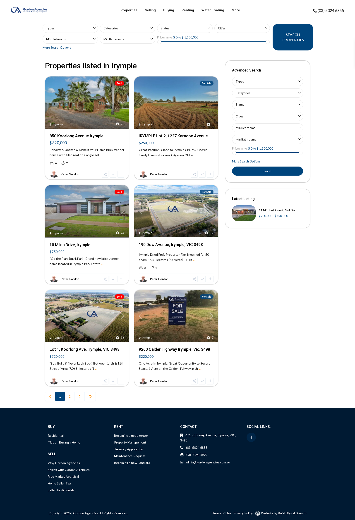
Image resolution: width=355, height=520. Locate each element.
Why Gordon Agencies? (64, 463)
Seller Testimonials (61, 490)
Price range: (165, 37)
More (236, 10)
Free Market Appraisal (63, 476)
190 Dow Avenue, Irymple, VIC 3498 (171, 244)
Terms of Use (221, 513)
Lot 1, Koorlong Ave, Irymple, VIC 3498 (85, 349)
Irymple (58, 124)
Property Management (130, 442)
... (101, 155)
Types (50, 28)
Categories (110, 28)
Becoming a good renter (131, 435)
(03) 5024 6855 (331, 10)
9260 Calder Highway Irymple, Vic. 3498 (174, 349)
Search (267, 171)
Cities (221, 28)
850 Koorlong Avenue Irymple (76, 136)
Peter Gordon (70, 174)
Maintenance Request (130, 456)
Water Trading (212, 10)
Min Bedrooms (56, 39)
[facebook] (251, 437)
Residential (56, 435)
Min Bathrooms (113, 39)
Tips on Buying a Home (64, 442)
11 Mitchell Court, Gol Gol (277, 210)
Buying (168, 10)
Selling (150, 10)
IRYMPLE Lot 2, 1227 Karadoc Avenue (173, 136)
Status (165, 28)
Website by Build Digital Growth (284, 513)
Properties (128, 10)
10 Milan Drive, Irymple (70, 244)
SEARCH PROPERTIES (293, 37)
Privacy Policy (243, 513)
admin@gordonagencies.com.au (207, 462)
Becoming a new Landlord (132, 463)
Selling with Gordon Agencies (69, 470)
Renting (188, 10)
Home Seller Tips (60, 483)
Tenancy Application (128, 449)
